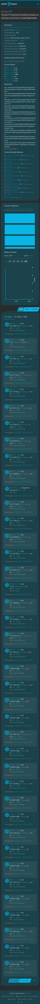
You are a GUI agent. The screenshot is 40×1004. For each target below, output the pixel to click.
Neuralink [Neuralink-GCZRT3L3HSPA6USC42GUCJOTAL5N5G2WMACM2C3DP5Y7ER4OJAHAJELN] (27, 192)
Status (30, 999)
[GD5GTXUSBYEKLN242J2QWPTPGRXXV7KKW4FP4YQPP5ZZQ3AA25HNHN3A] (9, 72)
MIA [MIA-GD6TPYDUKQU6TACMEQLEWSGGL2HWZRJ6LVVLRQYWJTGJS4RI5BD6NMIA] (16, 342)
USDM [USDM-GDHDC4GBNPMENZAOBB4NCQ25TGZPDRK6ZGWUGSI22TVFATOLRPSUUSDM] (24, 326)
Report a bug (21, 996)
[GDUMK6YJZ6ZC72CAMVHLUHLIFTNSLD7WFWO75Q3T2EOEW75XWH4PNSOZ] (9, 79)
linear (31, 256)
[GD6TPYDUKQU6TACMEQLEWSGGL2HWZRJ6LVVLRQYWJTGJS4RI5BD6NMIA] (9, 74)
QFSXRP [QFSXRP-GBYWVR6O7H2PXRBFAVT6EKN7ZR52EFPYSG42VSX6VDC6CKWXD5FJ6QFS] (24, 188)
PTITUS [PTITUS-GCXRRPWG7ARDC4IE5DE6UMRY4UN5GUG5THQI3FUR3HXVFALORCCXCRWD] (27, 176)
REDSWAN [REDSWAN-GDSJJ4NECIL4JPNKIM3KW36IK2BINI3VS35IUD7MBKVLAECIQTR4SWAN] (26, 184)
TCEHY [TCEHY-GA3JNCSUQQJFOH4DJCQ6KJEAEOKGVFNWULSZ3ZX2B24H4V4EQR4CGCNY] (24, 172)
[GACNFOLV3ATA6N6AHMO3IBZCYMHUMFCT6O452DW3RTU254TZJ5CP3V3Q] (15, 340)
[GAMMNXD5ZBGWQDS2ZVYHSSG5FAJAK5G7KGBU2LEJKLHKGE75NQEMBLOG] (15, 488)
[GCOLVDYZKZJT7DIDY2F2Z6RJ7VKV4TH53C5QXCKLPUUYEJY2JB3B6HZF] (15, 666)
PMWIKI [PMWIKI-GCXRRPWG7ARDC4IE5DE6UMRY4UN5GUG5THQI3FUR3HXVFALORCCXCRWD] (27, 155)
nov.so (17, 30)
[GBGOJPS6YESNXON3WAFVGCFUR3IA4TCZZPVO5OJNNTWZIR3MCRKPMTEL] (15, 584)
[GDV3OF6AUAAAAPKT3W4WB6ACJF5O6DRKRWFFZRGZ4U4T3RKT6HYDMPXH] (9, 81)
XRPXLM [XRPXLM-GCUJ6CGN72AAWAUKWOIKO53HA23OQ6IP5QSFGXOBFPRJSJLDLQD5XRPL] (24, 180)
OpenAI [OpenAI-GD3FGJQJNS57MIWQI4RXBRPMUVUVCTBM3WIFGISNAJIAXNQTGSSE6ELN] (27, 164)
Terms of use (11, 999)
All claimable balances (13, 197)
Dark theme (33, 996)
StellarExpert (9, 4)
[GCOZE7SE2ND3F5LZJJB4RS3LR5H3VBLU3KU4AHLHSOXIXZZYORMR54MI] (9, 70)
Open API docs (8, 996)
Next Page (25, 980)
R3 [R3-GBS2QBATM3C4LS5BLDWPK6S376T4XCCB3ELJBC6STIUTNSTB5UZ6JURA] (24, 160)
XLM (22, 669)
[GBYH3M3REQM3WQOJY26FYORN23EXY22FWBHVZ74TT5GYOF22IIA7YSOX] (9, 68)
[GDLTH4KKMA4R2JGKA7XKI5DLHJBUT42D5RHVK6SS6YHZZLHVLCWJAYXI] (8, 76)
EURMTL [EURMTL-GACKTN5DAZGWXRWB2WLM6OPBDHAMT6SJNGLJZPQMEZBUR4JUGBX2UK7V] (18, 586)
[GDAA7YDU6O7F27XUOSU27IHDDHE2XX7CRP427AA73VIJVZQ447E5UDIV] (15, 323)
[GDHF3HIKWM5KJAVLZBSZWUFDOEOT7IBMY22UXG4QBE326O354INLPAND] (18, 41)
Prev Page (14, 980)
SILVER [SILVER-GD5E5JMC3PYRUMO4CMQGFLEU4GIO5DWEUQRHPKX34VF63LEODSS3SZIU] (22, 168)
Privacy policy (22, 999)
